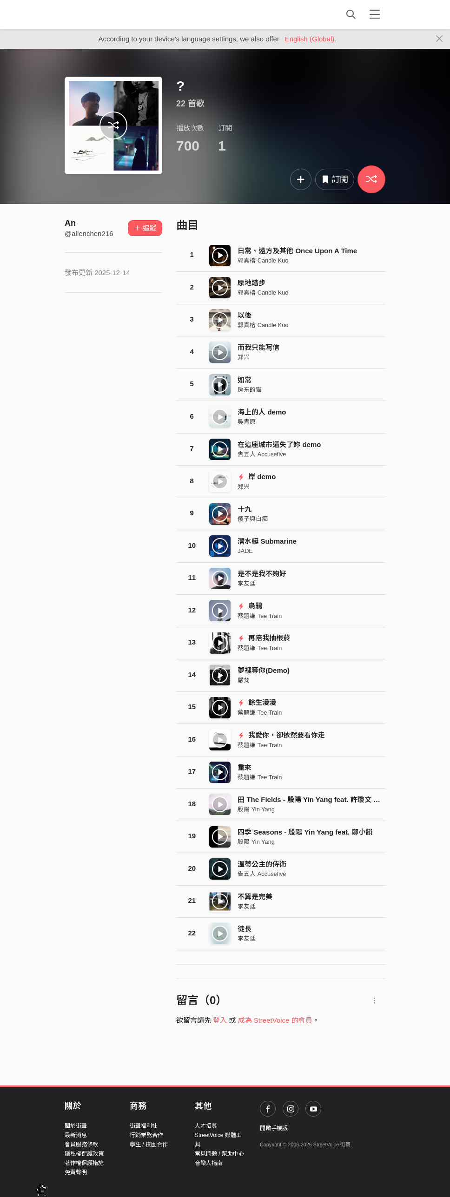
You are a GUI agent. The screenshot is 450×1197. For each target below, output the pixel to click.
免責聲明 (76, 1172)
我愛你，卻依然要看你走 (281, 735)
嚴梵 (244, 680)
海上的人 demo (262, 412)
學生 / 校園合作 (149, 1144)
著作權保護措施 (84, 1163)
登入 (220, 1020)
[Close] (439, 39)
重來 (244, 767)
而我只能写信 (258, 347)
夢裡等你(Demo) (264, 670)
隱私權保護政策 (84, 1154)
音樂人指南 (209, 1163)
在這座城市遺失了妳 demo (279, 444)
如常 (244, 380)
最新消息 (76, 1135)
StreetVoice (103, 14)
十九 (244, 509)
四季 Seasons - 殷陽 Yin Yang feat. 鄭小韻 (305, 832)
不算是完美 (255, 897)
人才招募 (206, 1126)
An (70, 223)
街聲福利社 (144, 1126)
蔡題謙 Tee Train (260, 615)
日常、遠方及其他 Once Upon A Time (297, 251)
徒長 (244, 929)
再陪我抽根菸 (264, 638)
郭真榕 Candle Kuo (263, 260)
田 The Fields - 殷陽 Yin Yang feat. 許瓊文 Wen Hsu (320, 799)
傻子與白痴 (253, 518)
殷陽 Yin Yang (256, 809)
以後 (244, 315)
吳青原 (247, 421)
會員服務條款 (81, 1144)
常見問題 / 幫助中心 (219, 1154)
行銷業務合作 (146, 1135)
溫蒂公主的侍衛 (262, 864)
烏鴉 (250, 606)
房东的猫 (250, 389)
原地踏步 (251, 283)
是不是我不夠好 (262, 574)
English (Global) (310, 39)
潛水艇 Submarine (267, 541)
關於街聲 (76, 1126)
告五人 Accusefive (262, 454)
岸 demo (257, 476)
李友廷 (247, 583)
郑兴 (244, 357)
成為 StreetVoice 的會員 (275, 1020)
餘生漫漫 (257, 702)
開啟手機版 (274, 1128)
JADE (245, 550)
